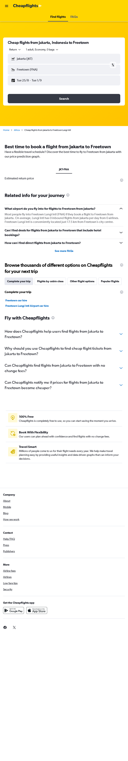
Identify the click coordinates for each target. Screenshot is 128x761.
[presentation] (121, 180)
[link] (5, 627)
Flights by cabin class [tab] (50, 281)
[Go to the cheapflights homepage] (27, 6)
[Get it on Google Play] (13, 610)
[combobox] (15, 49)
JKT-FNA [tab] (64, 169)
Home (6, 130)
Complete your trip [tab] (19, 281)
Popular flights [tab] (110, 281)
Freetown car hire (16, 300)
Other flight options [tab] (82, 281)
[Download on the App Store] (36, 610)
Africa (17, 130)
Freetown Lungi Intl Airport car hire (27, 305)
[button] (6, 6)
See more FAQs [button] (64, 250)
